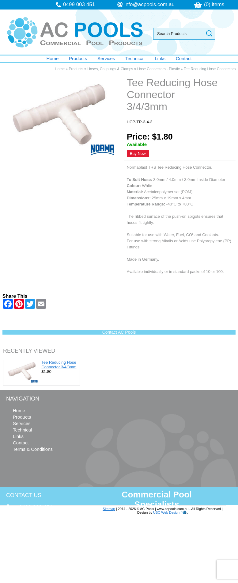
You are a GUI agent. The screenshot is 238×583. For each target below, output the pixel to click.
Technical (135, 58)
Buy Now (138, 153)
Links (160, 58)
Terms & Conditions (33, 449)
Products (78, 58)
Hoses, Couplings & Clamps (110, 69)
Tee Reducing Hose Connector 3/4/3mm (58, 364)
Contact (184, 58)
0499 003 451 (79, 4)
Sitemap (109, 509)
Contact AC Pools (119, 332)
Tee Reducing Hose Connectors (210, 69)
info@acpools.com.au (149, 4)
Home (52, 58)
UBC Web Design (166, 512)
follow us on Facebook (43, 558)
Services (106, 58)
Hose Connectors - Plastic (158, 69)
